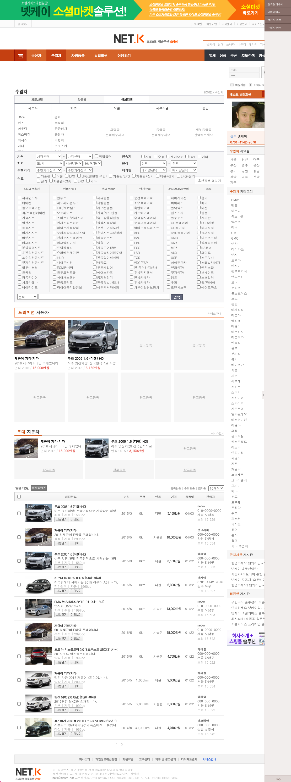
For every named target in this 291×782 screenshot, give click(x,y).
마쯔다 (236, 315)
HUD (60, 257)
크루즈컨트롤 (66, 272)
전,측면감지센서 (145, 267)
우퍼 (174, 282)
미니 (21, 145)
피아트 (236, 524)
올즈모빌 (237, 436)
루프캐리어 (105, 267)
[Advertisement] (109, 75)
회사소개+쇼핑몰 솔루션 (248, 618)
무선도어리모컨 (108, 227)
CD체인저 (178, 227)
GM (233, 232)
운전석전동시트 (33, 252)
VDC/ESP (141, 262)
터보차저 (207, 227)
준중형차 (61, 128)
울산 (256, 165)
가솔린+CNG (62, 181)
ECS (137, 247)
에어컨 (26, 203)
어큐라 (236, 425)
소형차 (59, 122)
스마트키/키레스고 (70, 217)
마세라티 (237, 309)
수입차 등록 (274, 28)
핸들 (204, 212)
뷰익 (234, 359)
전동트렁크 (65, 282)
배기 (204, 203)
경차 (58, 117)
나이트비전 (65, 262)
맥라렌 (236, 320)
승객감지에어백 (145, 217)
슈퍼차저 (207, 232)
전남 (256, 176)
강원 (245, 171)
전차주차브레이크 (69, 237)
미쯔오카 (237, 337)
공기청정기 (105, 277)
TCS (137, 257)
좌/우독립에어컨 (33, 212)
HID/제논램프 (66, 208)
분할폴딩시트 (31, 247)
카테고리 (241, 191)
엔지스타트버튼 (68, 222)
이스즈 (236, 447)
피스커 (236, 518)
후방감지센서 (143, 272)
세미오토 (177, 156)
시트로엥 (237, 408)
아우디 (22, 128)
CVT (193, 156)
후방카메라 (142, 282)
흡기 (204, 198)
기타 (205, 156)
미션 (204, 208)
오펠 (234, 430)
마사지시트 (30, 232)
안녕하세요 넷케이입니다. (249, 563)
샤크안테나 (30, 282)
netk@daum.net (63, 778)
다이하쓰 (237, 249)
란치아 (236, 265)
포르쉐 (236, 502)
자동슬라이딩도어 (109, 252)
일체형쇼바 (209, 242)
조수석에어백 (143, 203)
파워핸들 (103, 198)
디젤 (60, 176)
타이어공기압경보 (69, 287)
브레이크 (207, 272)
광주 (245, 165)
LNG (81, 181)
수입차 (219, 92)
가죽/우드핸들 (107, 212)
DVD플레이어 (180, 232)
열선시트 (28, 222)
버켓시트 (28, 237)
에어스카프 (105, 272)
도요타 (236, 260)
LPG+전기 (188, 176)
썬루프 (61, 198)
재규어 (236, 458)
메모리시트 (30, 242)
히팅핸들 (103, 203)
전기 (44, 181)
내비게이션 (179, 198)
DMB (174, 237)
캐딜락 (236, 469)
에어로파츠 (209, 287)
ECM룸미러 (65, 267)
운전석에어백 (143, 198)
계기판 (206, 217)
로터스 (236, 287)
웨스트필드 (239, 441)
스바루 (236, 386)
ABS (137, 232)
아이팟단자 (179, 262)
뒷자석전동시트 (33, 262)
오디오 (206, 252)
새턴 (234, 375)
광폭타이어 (30, 277)
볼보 (234, 348)
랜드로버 (237, 276)
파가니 (236, 485)
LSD (137, 252)
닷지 (234, 254)
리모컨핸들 (105, 208)
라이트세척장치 (68, 227)
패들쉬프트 (105, 237)
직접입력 (105, 156)
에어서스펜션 (66, 277)
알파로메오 (239, 414)
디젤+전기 (167, 176)
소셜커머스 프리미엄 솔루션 (251, 624)
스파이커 (237, 403)
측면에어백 (142, 208)
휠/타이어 (208, 282)
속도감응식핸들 (108, 217)
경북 (245, 176)
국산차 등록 (274, 20)
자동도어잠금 (106, 247)
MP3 (174, 247)
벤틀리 (236, 342)
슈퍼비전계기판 (68, 252)
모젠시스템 (179, 287)
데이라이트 (30, 287)
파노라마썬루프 (68, 203)
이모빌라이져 (66, 242)
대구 (256, 159)
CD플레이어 (179, 222)
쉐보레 (236, 381)
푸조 (234, 513)
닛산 (234, 243)
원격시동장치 (106, 222)
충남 (256, 171)
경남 (233, 176)
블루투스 (177, 217)
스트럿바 (207, 257)
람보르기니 (239, 271)
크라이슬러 (239, 480)
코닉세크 (237, 474)
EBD (137, 242)
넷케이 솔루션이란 (244, 568)
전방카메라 (142, 277)
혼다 (234, 535)
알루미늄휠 (30, 267)
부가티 (236, 353)
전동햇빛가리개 (108, 282)
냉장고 (102, 262)
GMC (234, 238)
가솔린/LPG (121, 176)
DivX (174, 242)
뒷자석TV (177, 272)
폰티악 (236, 507)
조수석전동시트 (33, 257)
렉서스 (22, 140)
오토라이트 (65, 212)
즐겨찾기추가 (275, 4)
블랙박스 (177, 208)
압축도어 (103, 242)
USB (174, 257)
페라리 (236, 491)
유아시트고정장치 (109, 232)
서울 (233, 159)
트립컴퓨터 (65, 247)
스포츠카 (61, 145)
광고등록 (145, 345)
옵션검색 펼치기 (209, 180)
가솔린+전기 (145, 176)
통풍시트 (28, 227)
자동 (149, 156)
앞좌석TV (177, 267)
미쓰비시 (237, 331)
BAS (137, 237)
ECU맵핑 (207, 222)
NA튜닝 (206, 247)
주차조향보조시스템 (71, 232)
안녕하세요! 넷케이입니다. (250, 585)
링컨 (234, 304)
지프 (234, 463)
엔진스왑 (207, 267)
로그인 (198, 24)
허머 (234, 529)
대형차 (59, 140)
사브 (234, 370)
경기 (233, 171)
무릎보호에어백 (145, 222)
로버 (234, 282)
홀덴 (234, 540)
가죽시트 (28, 217)
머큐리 (236, 326)
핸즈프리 (177, 212)
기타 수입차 (239, 546)
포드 (234, 496)
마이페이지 (274, 12)
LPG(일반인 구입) (94, 176)
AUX (174, 252)
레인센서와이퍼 (108, 287)
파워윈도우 (30, 198)
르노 (234, 298)
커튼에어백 (142, 212)
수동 (161, 156)
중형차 (59, 134)
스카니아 (237, 397)
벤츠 (21, 122)
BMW (21, 117)
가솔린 (45, 176)
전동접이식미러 (108, 257)
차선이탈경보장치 (146, 287)
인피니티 (237, 452)
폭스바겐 (24, 134)
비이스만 (237, 364)
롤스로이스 (239, 293)
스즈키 (236, 392)
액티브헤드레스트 (146, 227)
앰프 (174, 277)
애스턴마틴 (239, 419)
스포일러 (207, 277)
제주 (233, 182)
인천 (245, 159)
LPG (72, 176)
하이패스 (177, 203)
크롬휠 (26, 272)
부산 (233, 165)
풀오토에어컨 (31, 208)
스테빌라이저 (210, 262)
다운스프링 (209, 237)
